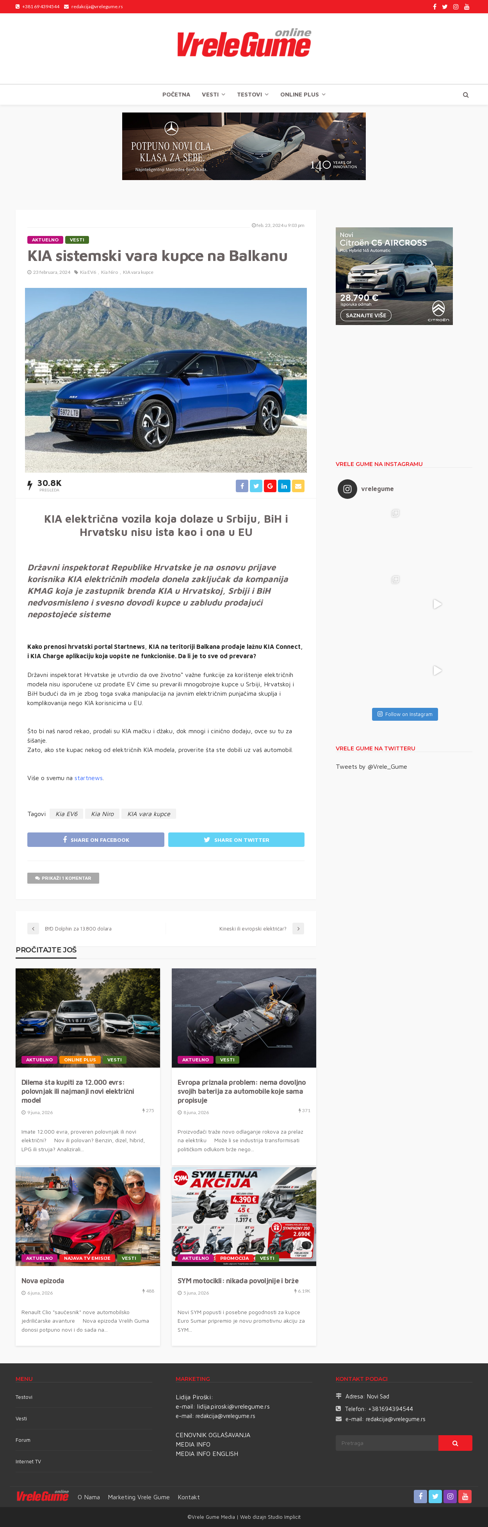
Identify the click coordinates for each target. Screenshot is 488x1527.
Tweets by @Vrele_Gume (371, 766)
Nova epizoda (42, 1281)
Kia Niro (109, 272)
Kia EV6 (88, 272)
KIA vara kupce (138, 272)
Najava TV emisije (87, 1258)
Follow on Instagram (405, 714)
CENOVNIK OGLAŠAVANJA (213, 1434)
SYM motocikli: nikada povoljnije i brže (238, 1281)
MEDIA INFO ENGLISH (207, 1453)
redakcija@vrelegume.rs (225, 1416)
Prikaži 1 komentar (63, 878)
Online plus (299, 94)
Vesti (210, 94)
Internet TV (28, 1461)
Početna (176, 94)
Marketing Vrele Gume (139, 1496)
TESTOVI (249, 94)
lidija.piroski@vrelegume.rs (233, 1406)
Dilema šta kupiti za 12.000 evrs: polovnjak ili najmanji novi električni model (77, 1091)
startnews (89, 777)
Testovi (24, 1397)
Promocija (234, 1258)
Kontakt (189, 1496)
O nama (89, 1496)
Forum (23, 1440)
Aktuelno (45, 240)
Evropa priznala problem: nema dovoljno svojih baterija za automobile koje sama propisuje (242, 1091)
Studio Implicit (283, 1517)
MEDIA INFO (193, 1444)
